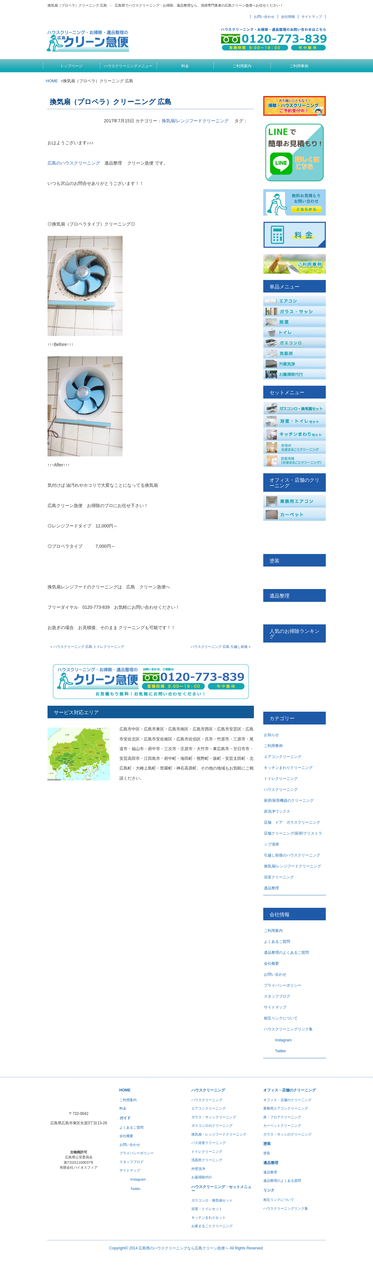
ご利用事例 (299, 66)
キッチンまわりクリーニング (288, 767)
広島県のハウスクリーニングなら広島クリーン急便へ (184, 1248)
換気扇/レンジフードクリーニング (195, 120)
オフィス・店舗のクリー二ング (287, 1100)
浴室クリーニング (279, 877)
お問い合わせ (264, 16)
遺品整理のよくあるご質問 (286, 952)
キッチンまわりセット (208, 1217)
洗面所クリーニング (206, 1160)
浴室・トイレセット (206, 1209)
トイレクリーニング (281, 778)
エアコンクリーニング (282, 757)
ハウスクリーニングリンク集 (288, 1029)
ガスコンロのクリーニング (212, 1125)
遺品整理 (271, 888)
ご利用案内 (242, 66)
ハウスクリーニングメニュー (128, 66)
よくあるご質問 (277, 941)
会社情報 (288, 16)
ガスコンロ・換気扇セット (212, 1200)
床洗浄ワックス (277, 811)
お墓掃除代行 (201, 1177)
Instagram (278, 1040)
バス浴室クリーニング (208, 1143)
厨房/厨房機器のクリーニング (289, 800)
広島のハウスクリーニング (74, 162)
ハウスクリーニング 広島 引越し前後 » (220, 646)
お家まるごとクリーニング (212, 1226)
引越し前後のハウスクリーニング (292, 855)
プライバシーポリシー (282, 985)
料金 (185, 66)
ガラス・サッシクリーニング (213, 1117)
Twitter (275, 1051)
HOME (52, 81)
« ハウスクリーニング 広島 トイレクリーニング (87, 646)
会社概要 (271, 963)
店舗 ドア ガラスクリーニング (292, 822)
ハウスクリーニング (281, 789)
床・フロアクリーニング (282, 1117)
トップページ (71, 66)
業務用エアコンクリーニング (285, 1108)
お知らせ (271, 735)
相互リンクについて (281, 1018)
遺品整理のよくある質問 (282, 1180)
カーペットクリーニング (282, 1125)
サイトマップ (311, 16)
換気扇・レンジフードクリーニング (218, 1134)
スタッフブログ (277, 996)
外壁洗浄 (198, 1169)
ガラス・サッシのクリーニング (287, 1134)
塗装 (266, 1153)
